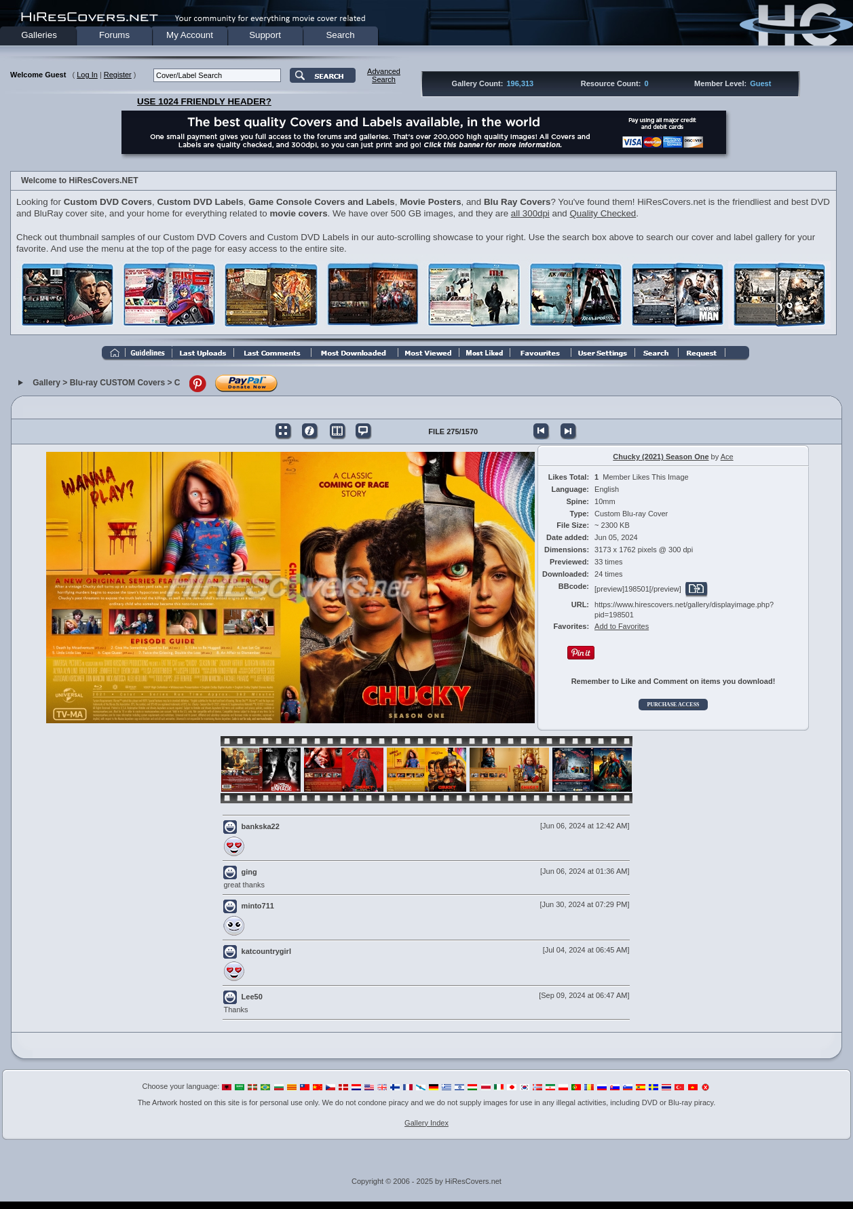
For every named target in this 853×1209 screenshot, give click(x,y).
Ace (727, 457)
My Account (189, 35)
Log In (87, 75)
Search (340, 35)
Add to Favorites (621, 626)
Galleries (39, 35)
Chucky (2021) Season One (660, 457)
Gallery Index (426, 1123)
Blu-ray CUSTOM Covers (117, 382)
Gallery (46, 382)
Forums (114, 35)
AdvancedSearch (383, 75)
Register (118, 75)
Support (265, 35)
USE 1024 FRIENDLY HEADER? (204, 101)
